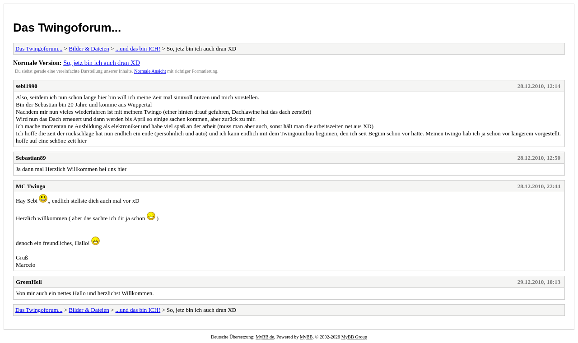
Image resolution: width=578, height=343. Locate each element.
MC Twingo (31, 186)
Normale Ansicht (150, 71)
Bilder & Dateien (89, 48)
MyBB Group (354, 336)
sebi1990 (26, 86)
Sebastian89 (31, 157)
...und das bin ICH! (138, 48)
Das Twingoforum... (67, 27)
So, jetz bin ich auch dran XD (101, 62)
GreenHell (29, 281)
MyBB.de (265, 336)
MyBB (306, 336)
